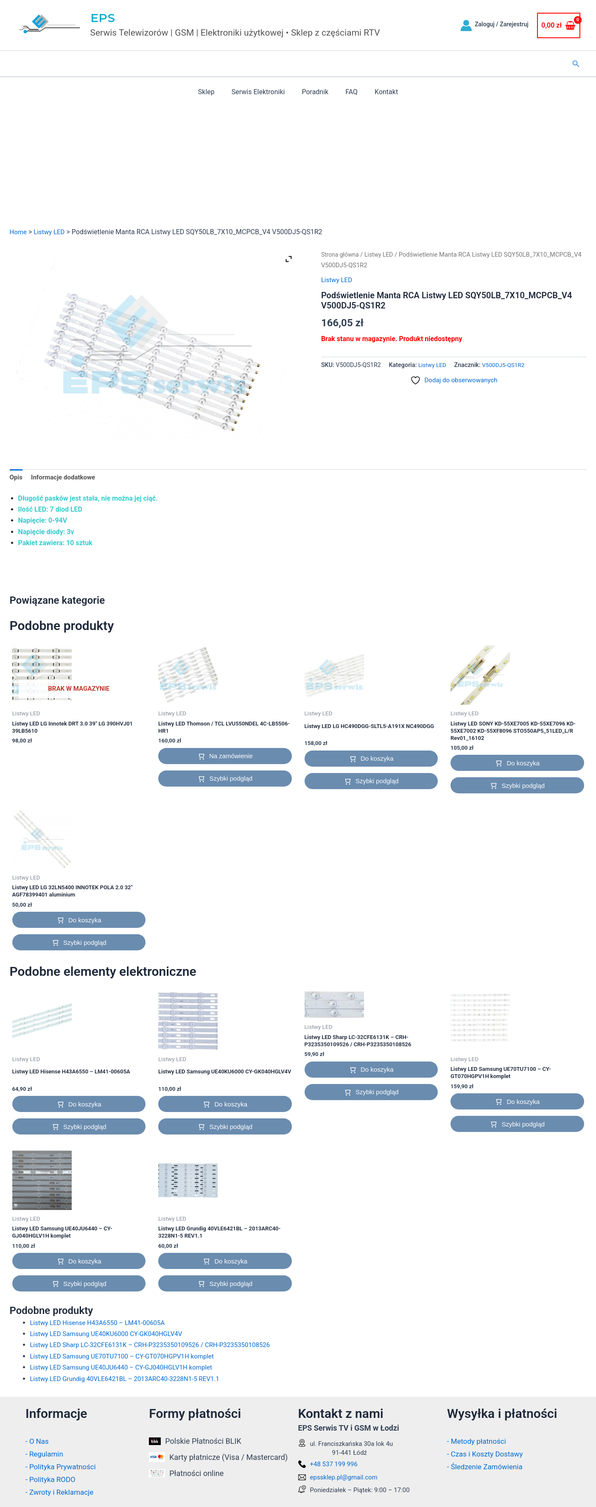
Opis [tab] (16, 478)
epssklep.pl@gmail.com (344, 1478)
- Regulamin (45, 1454)
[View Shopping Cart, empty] (558, 25)
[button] (576, 64)
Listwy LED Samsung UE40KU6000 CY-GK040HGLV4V (111, 1336)
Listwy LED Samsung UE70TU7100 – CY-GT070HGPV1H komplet (128, 1358)
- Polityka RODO (51, 1479)
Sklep (213, 92)
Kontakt (379, 92)
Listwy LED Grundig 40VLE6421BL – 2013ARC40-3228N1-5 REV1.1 (131, 1381)
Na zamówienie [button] (231, 757)
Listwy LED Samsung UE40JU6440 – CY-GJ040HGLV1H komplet (127, 1370)
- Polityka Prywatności (62, 1466)
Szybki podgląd (230, 779)
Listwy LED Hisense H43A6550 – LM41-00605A (101, 1325)
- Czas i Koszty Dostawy (487, 1454)
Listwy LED (51, 232)
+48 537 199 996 (334, 1464)
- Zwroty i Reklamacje (61, 1491)
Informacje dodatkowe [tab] (66, 478)
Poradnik (315, 92)
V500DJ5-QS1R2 (506, 365)
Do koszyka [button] (377, 759)
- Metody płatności (478, 1441)
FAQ (348, 92)
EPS (102, 18)
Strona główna (341, 254)
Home (19, 232)
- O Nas (37, 1441)
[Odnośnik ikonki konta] (466, 25)
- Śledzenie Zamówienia (487, 1466)
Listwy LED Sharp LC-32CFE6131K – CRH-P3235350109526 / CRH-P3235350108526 (157, 1347)
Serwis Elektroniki (261, 92)
